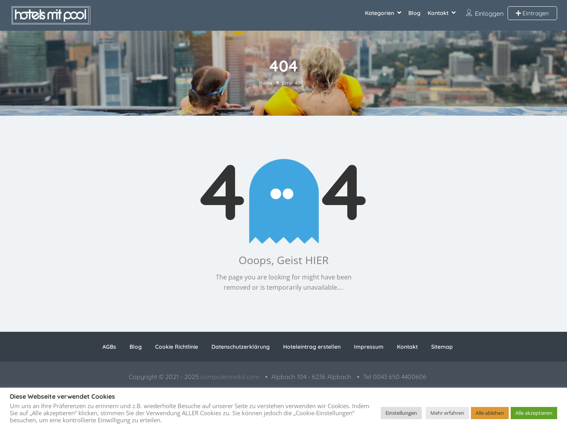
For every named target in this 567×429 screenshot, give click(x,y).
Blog (414, 13)
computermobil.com (229, 377)
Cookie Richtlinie (176, 346)
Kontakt (438, 13)
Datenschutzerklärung (240, 346)
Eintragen (532, 13)
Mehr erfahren (447, 412)
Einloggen (489, 13)
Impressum (369, 346)
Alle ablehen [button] (490, 412)
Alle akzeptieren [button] (533, 412)
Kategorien (379, 13)
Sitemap (442, 346)
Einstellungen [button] (401, 412)
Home (265, 82)
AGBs (109, 346)
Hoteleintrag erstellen (312, 346)
